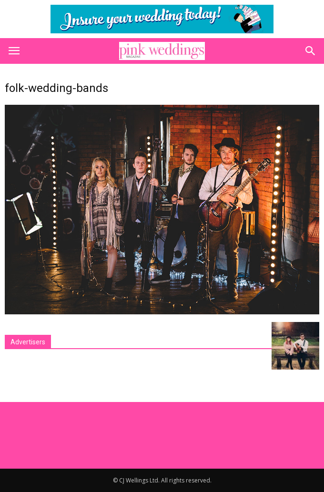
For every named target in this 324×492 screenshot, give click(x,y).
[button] (310, 51)
